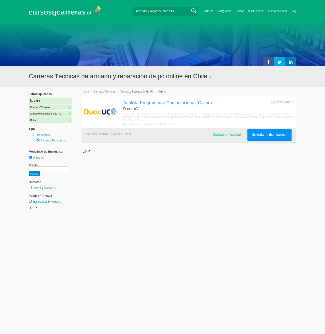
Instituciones (255, 11)
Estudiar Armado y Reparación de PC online (149, 124)
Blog (293, 11)
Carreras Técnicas (51, 140)
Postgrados (224, 11)
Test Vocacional (277, 11)
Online (37, 157)
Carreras (208, 11)
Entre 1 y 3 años (43, 188)
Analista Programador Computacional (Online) (167, 102)
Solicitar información (269, 134)
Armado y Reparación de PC (137, 91)
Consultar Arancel (227, 135)
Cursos (239, 11)
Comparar (282, 102)
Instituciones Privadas (47, 201)
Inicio (86, 91)
